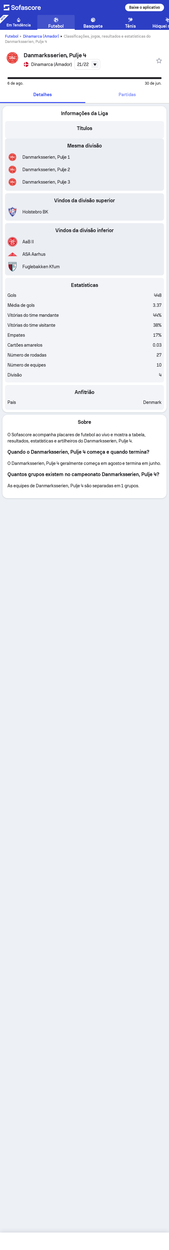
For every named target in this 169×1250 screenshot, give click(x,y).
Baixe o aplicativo (144, 7)
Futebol (11, 36)
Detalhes (42, 94)
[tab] (42, 95)
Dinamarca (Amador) (41, 36)
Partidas (127, 94)
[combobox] (87, 64)
